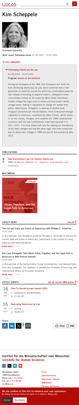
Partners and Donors (51, 386)
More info (52, 395)
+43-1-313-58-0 (15, 378)
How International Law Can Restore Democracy (30, 159)
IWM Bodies (47, 382)
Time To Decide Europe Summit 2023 (29, 288)
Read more (7, 246)
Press (44, 372)
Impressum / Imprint (50, 379)
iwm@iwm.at (7, 384)
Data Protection (49, 375)
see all (70, 222)
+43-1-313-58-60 (13, 381)
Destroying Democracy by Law (25, 304)
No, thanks (20, 401)
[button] (11, 62)
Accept (7, 401)
